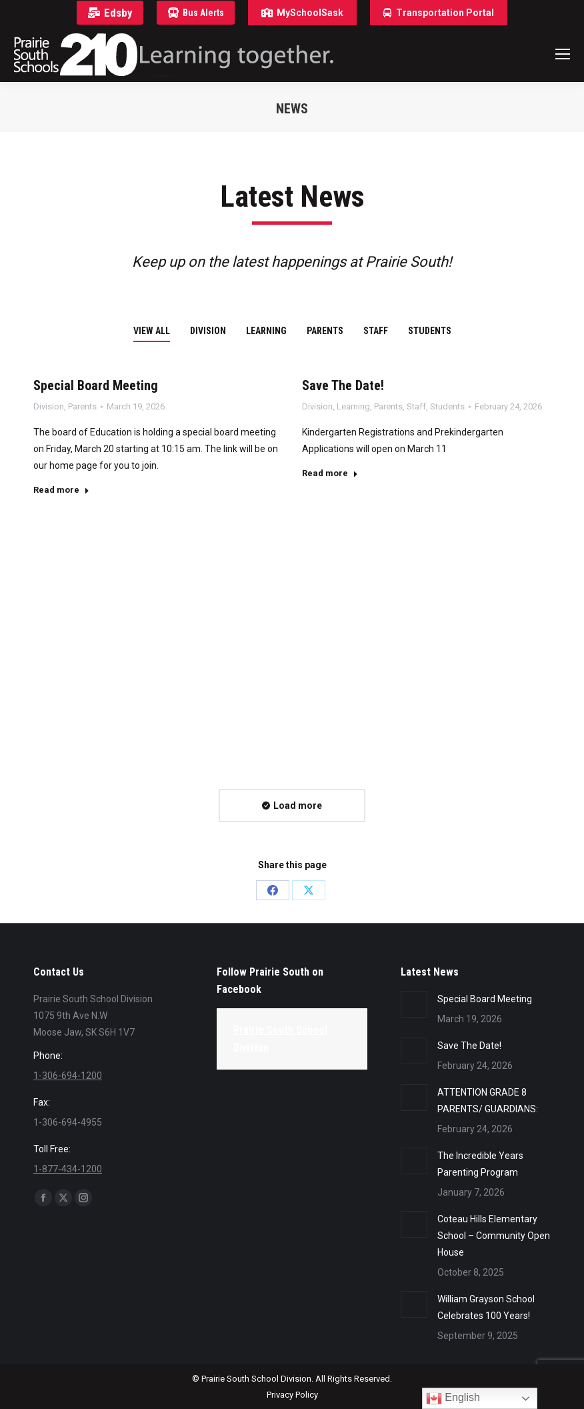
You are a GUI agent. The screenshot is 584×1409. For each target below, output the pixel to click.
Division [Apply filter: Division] (208, 330)
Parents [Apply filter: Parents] (325, 330)
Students (447, 406)
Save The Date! (343, 385)
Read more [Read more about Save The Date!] (330, 473)
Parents (82, 406)
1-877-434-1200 (67, 1169)
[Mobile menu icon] (563, 54)
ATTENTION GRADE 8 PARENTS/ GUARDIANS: (487, 1100)
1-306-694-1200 (67, 1075)
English (453, 1398)
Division (48, 406)
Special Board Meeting (95, 385)
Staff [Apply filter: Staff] (375, 330)
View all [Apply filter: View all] (151, 330)
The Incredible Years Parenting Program (480, 1164)
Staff (416, 406)
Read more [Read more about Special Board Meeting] (61, 490)
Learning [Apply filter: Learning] (266, 330)
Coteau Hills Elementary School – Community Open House (493, 1236)
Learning (353, 406)
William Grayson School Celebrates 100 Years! (486, 1307)
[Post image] (414, 1004)
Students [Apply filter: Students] (429, 330)
